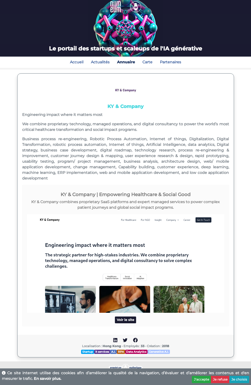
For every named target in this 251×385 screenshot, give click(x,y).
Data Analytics (136, 351)
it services (102, 351)
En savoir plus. (47, 378)
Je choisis (239, 379)
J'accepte (201, 379)
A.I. (113, 351)
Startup (87, 351)
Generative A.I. (159, 351)
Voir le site (125, 320)
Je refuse (220, 379)
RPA (121, 351)
